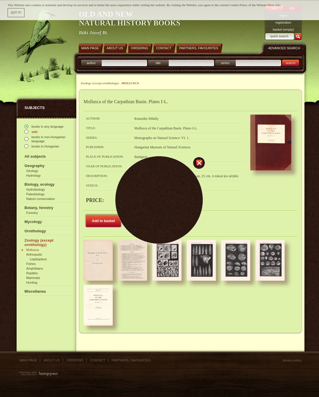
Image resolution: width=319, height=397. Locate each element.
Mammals (33, 278)
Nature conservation (40, 199)
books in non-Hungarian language (48, 139)
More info (273, 4)
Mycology (33, 221)
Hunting (31, 282)
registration (283, 22)
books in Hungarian (45, 146)
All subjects (35, 156)
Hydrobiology (35, 189)
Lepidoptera (38, 259)
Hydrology (33, 175)
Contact (97, 360)
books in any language (47, 126)
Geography (34, 166)
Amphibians (34, 268)
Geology (32, 171)
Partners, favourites (131, 360)
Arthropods (34, 254)
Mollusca (32, 250)
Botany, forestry (38, 207)
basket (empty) (283, 29)
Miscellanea (35, 291)
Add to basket (103, 221)
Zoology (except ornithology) (39, 242)
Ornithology (35, 231)
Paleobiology (35, 194)
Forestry (32, 213)
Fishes (31, 264)
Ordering (74, 360)
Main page (28, 360)
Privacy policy (292, 360)
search (290, 63)
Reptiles (32, 273)
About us (51, 360)
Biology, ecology (39, 184)
